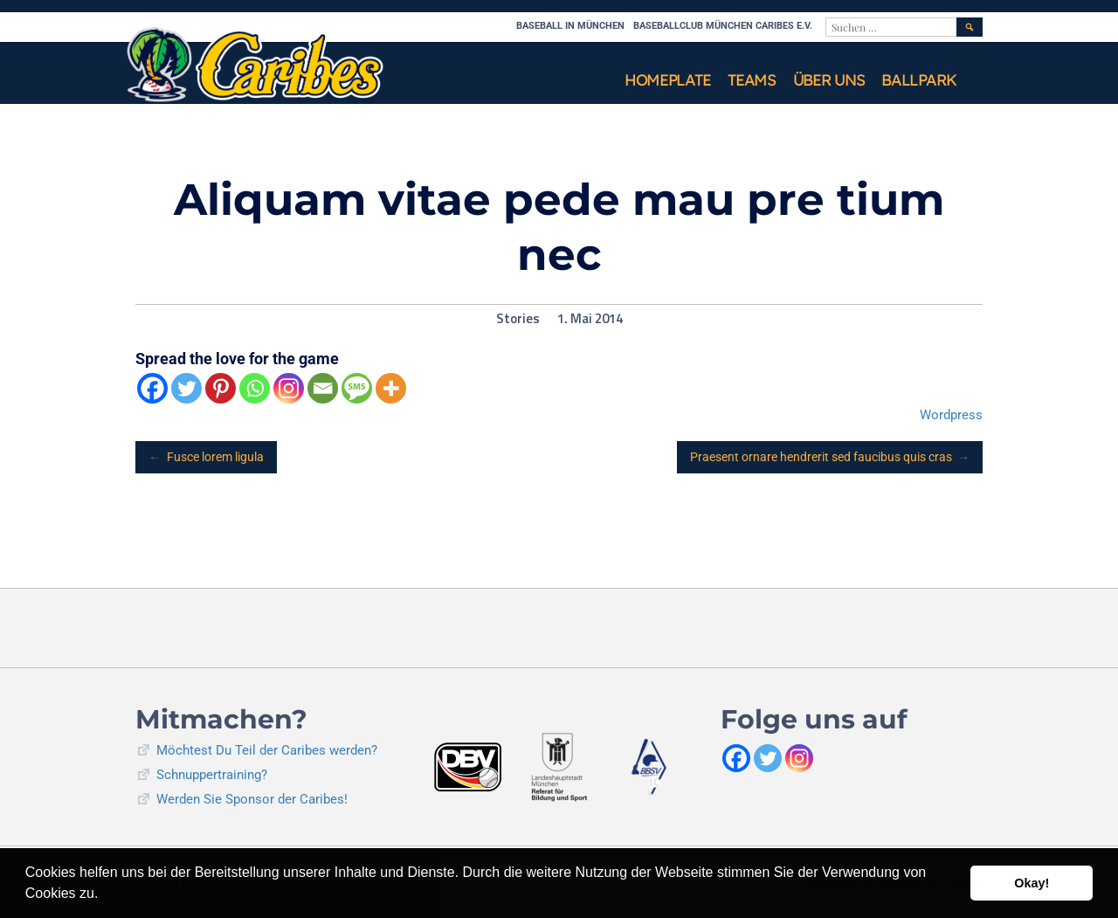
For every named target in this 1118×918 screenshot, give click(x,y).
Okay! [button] (1031, 883)
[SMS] (357, 388)
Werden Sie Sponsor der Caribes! (252, 799)
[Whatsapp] (254, 388)
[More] (391, 388)
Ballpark (918, 80)
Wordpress (951, 415)
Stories (518, 318)
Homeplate (667, 80)
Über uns (829, 80)
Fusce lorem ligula (206, 457)
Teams (752, 80)
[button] (104, 895)
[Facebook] (152, 388)
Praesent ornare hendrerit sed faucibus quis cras (830, 457)
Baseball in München (570, 25)
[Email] (322, 388)
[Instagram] (288, 388)
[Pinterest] (220, 388)
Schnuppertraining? (211, 775)
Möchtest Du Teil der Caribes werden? (266, 750)
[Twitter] (186, 388)
